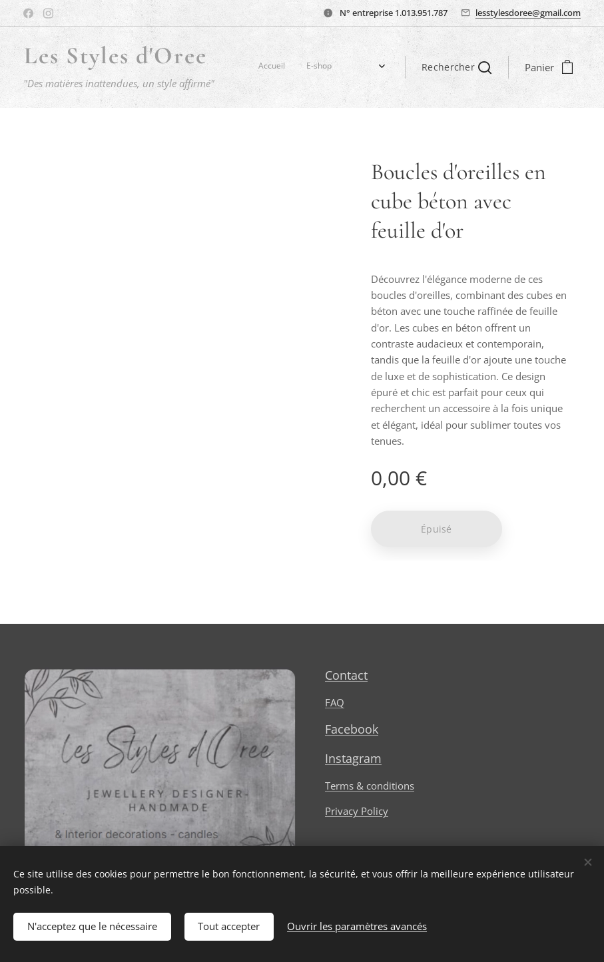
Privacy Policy (356, 811)
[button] (456, 67)
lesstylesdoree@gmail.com (528, 13)
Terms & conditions (369, 785)
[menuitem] (250, 67)
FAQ (334, 702)
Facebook (351, 729)
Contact (346, 675)
